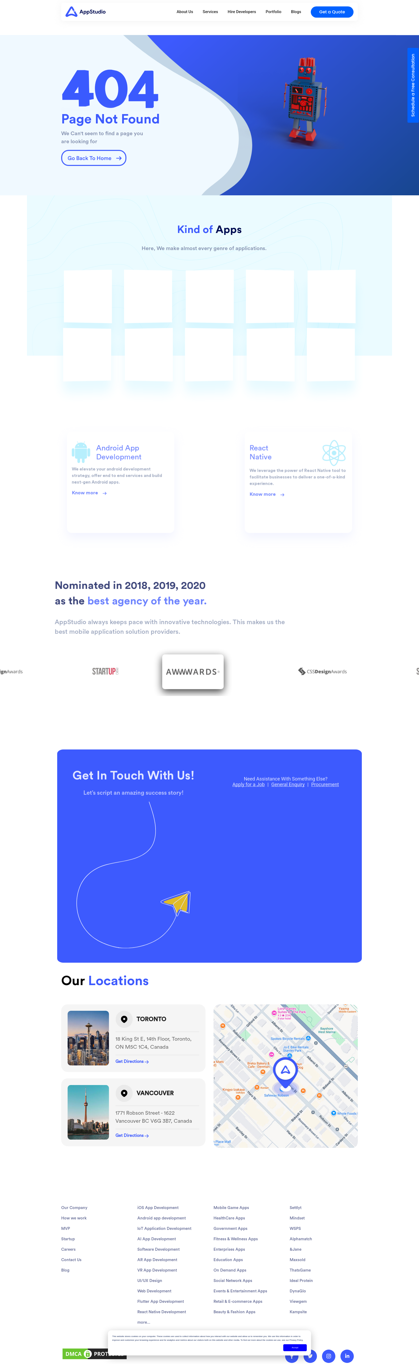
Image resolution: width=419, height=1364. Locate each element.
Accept (295, 1347)
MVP (65, 1255)
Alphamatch (301, 1265)
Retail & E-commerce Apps (238, 1328)
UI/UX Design (149, 1307)
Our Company (74, 1234)
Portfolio (273, 11)
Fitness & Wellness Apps (236, 1265)
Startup (68, 1265)
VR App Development (157, 1296)
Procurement (325, 802)
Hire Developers (242, 11)
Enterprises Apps (229, 1275)
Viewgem (298, 1328)
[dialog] (209, 1342)
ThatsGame (300, 1296)
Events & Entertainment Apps (240, 1317)
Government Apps (230, 1255)
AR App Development (157, 1286)
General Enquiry (288, 802)
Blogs (296, 11)
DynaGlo (298, 1317)
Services (210, 11)
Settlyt (295, 1234)
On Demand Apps (230, 1296)
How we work (74, 1244)
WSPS (295, 1255)
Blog (65, 1296)
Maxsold (297, 1286)
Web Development (154, 1317)
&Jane (295, 1275)
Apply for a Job (248, 802)
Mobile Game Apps (231, 1234)
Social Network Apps (233, 1307)
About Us (185, 11)
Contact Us (71, 1286)
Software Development (158, 1275)
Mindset (297, 1244)
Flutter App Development (160, 1328)
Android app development (161, 1244)
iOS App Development (158, 1234)
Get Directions (132, 1061)
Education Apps (228, 1286)
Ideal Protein (301, 1307)
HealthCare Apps (229, 1244)
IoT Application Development (164, 1255)
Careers (68, 1275)
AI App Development (156, 1265)
